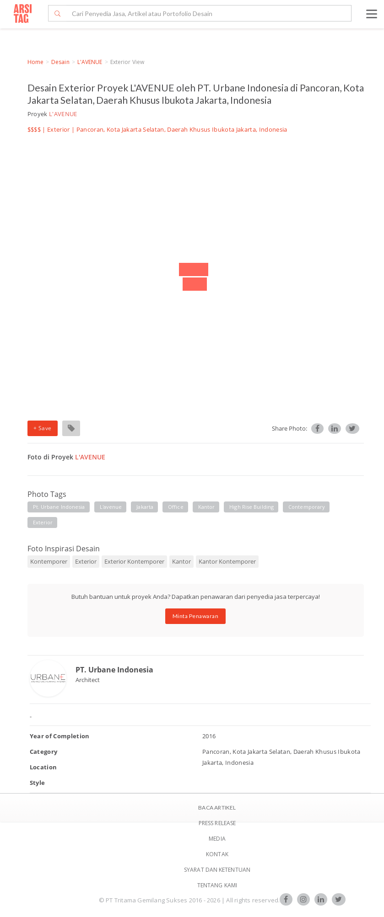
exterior (43, 522)
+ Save (42, 428)
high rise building (251, 506)
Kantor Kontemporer (227, 561)
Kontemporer (48, 561)
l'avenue (111, 506)
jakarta (144, 506)
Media (217, 838)
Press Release (217, 823)
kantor (206, 506)
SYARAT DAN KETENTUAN (217, 870)
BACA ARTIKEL (217, 807)
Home (35, 62)
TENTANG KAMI (217, 885)
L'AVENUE (90, 62)
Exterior (58, 129)
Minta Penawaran (196, 616)
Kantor (181, 561)
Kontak (217, 854)
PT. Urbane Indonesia (114, 670)
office (176, 506)
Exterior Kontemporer (134, 561)
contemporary (306, 506)
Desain (60, 62)
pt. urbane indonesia (59, 506)
